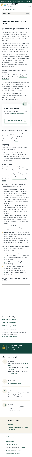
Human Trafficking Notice (13, 450)
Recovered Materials (9, 9)
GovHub (22, 447)
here (16, 141)
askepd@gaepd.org (14, 383)
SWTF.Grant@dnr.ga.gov (10, 336)
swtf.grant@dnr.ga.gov (17, 113)
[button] (27, 14)
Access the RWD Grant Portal (16, 121)
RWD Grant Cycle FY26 (9, 329)
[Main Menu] (29, 5)
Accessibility (10, 441)
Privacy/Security (11, 444)
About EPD (7, 13)
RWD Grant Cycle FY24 (9, 322)
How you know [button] (24, 1)
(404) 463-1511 (12, 373)
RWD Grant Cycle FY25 (9, 326)
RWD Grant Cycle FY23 (9, 319)
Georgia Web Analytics (13, 453)
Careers (10, 424)
